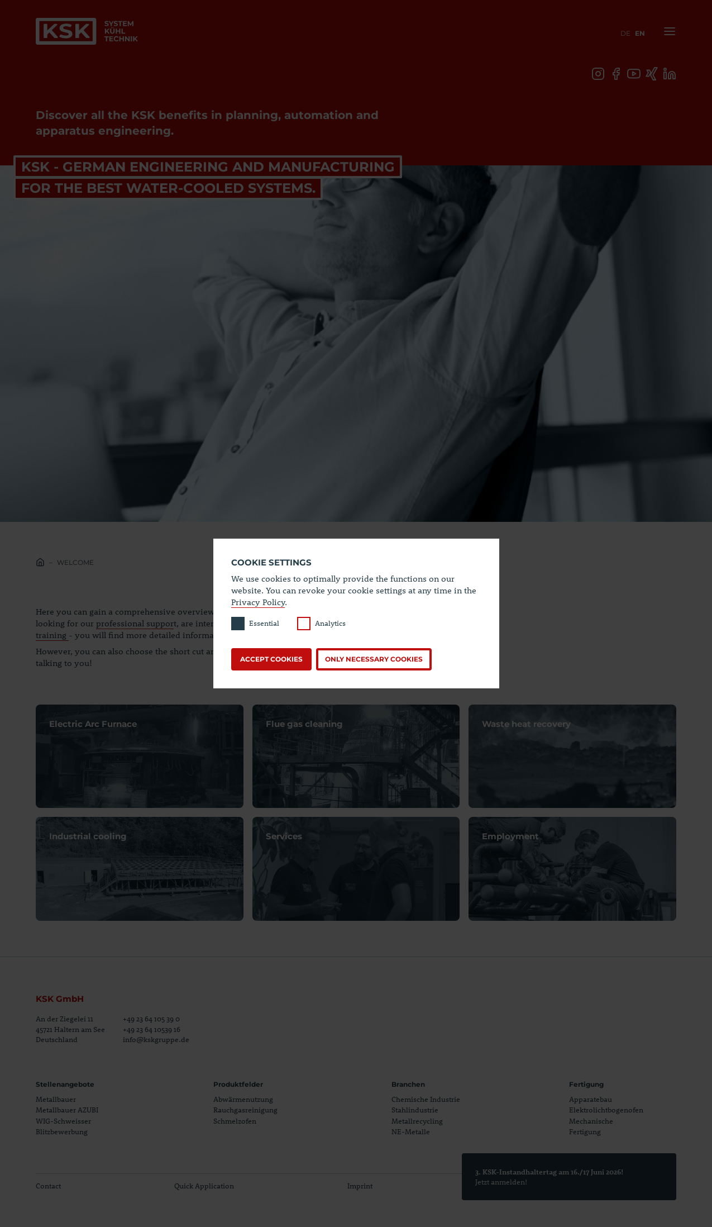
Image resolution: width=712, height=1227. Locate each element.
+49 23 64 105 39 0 (151, 1019)
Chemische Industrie (425, 1099)
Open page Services (356, 869)
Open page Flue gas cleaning (356, 757)
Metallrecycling (417, 1121)
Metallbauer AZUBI (67, 1110)
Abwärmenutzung (243, 1099)
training (52, 634)
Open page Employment (572, 869)
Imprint (359, 1186)
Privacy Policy (258, 601)
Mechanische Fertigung (591, 1126)
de (625, 33)
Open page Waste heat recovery (572, 757)
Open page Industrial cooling (139, 869)
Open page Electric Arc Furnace (139, 757)
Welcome (75, 562)
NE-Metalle (410, 1131)
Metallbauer (56, 1099)
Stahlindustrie (414, 1110)
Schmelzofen (234, 1121)
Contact (48, 1186)
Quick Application (204, 1186)
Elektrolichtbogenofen (606, 1110)
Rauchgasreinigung (245, 1110)
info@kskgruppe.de (156, 1039)
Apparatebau (590, 1099)
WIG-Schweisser (63, 1121)
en (640, 33)
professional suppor (135, 623)
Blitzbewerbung (62, 1131)
